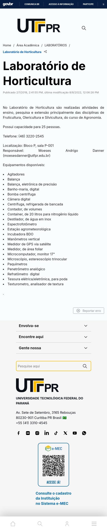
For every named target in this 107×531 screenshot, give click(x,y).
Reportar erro (88, 311)
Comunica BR (32, 4)
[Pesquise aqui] (48, 366)
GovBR (8, 4)
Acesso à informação (61, 4)
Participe (88, 4)
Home (7, 45)
